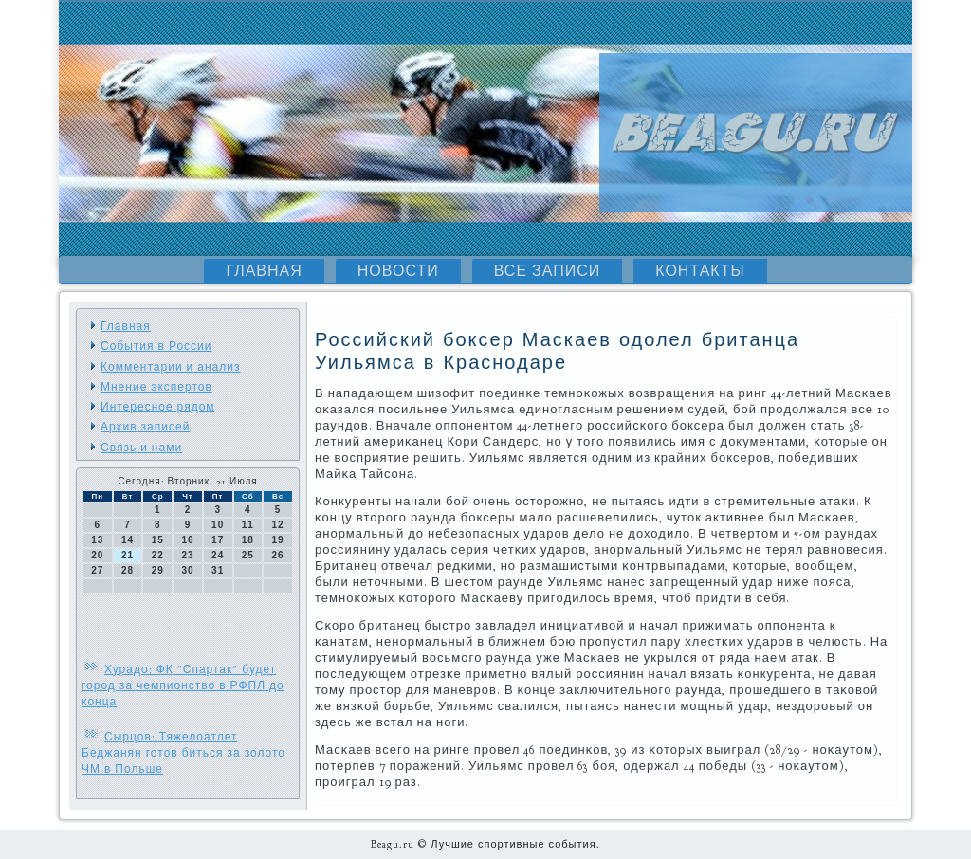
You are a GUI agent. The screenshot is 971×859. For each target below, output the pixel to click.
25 (248, 555)
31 (217, 570)
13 (97, 540)
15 (158, 540)
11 (248, 525)
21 (127, 555)
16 (187, 540)
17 (217, 540)
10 (217, 525)
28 (127, 570)
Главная (264, 271)
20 (97, 555)
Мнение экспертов (156, 386)
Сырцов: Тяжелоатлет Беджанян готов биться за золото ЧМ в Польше (183, 753)
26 (278, 555)
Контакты (699, 271)
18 (248, 540)
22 (158, 555)
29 (158, 570)
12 (278, 525)
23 (187, 555)
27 (97, 570)
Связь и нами (141, 447)
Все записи (547, 271)
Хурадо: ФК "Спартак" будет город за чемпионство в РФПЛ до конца (183, 685)
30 (187, 570)
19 (278, 540)
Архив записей (145, 426)
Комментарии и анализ (170, 367)
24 (217, 555)
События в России (156, 346)
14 (127, 540)
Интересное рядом (158, 406)
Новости (398, 271)
